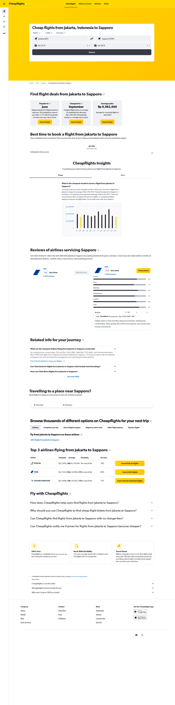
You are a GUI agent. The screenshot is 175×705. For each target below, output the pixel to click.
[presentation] (104, 94)
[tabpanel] (91, 212)
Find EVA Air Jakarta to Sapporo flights (47, 361)
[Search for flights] (4, 11)
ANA (45, 269)
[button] (4, 3)
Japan (43, 83)
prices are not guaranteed (79, 576)
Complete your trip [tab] (51, 427)
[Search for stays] (4, 16)
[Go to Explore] (4, 26)
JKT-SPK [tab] (92, 146)
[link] (45, 122)
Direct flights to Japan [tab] (72, 427)
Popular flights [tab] (134, 427)
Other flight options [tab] (115, 427)
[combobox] (37, 33)
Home (31, 83)
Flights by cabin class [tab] (94, 427)
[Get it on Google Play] (140, 611)
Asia (37, 83)
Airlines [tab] (35, 427)
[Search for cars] (4, 21)
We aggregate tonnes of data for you (93, 587)
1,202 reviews (48, 276)
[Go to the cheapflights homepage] (18, 4)
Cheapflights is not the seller (93, 583)
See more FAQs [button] (73, 377)
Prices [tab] (60, 175)
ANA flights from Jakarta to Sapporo (45, 440)
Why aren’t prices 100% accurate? (93, 592)
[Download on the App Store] (140, 617)
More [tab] (123, 175)
